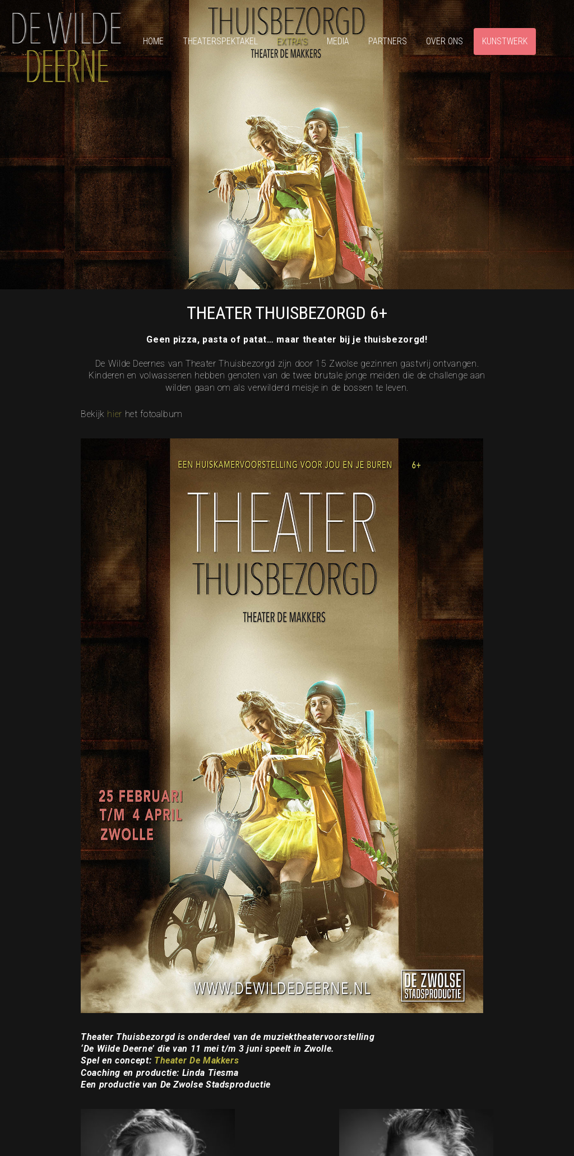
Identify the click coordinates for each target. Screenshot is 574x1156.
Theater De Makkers (196, 1060)
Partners (387, 41)
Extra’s (292, 41)
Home (153, 41)
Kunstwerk (504, 41)
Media (338, 41)
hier (114, 414)
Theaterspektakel (220, 41)
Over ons (444, 41)
